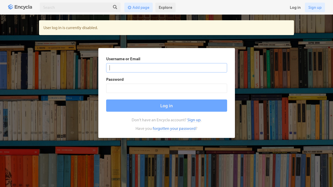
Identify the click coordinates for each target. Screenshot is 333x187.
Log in (295, 7)
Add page (140, 7)
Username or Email (123, 58)
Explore (165, 7)
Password (115, 79)
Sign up (315, 7)
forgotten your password (174, 128)
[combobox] (75, 7)
